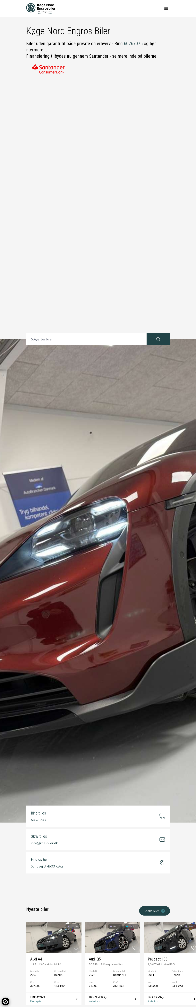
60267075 (133, 43)
